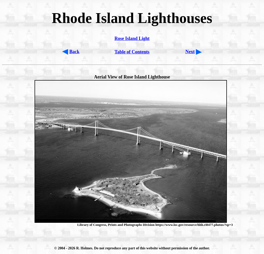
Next (190, 51)
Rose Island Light (132, 38)
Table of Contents (131, 51)
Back (74, 51)
